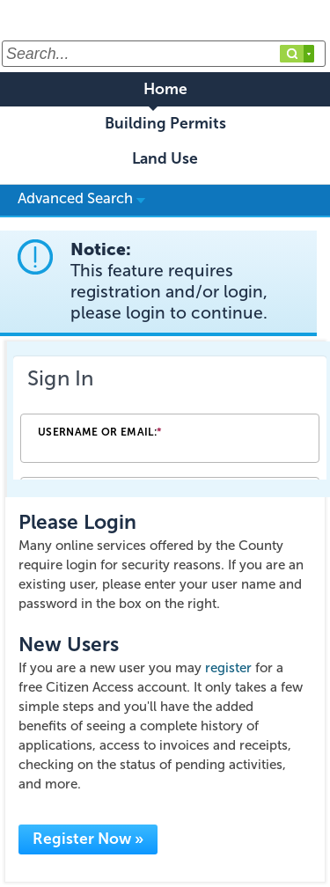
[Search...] (164, 53)
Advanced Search (81, 198)
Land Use (165, 159)
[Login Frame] (169, 419)
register (228, 668)
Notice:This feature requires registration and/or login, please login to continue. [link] (169, 281)
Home (165, 89)
